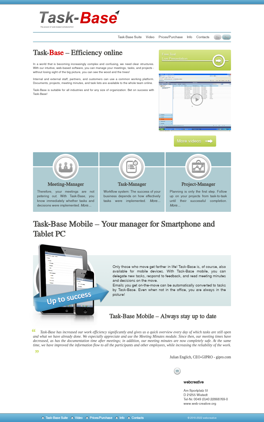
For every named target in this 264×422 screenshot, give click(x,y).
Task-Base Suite (130, 37)
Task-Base (54, 15)
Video (150, 37)
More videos (195, 141)
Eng (226, 37)
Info (189, 37)
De (217, 37)
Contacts (202, 37)
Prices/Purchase (171, 37)
